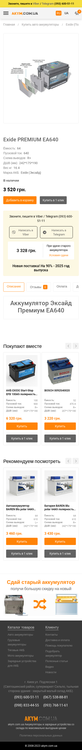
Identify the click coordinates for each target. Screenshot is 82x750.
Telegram (48, 3)
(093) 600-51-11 (26, 697)
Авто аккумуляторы (20, 634)
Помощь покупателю (59, 645)
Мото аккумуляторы (21, 655)
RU (59, 13)
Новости (50, 672)
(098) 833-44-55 (26, 705)
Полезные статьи (56, 661)
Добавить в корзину (20, 200)
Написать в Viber (22, 232)
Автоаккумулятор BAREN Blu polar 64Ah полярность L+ (20, 508)
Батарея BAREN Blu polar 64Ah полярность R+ (59, 508)
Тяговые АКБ (16, 650)
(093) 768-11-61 (55, 705)
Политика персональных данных (41, 735)
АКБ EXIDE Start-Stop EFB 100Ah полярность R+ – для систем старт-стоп (21, 392)
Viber (36, 3)
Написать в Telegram (54, 232)
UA (66, 13)
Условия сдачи (58, 255)
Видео (49, 667)
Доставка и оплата (57, 640)
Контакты (51, 634)
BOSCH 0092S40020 (57, 390)
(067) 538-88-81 (55, 697)
